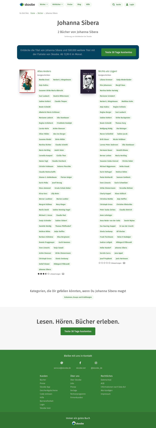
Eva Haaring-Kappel (108, 226)
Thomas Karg (120, 123)
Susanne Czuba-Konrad (109, 161)
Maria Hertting (44, 150)
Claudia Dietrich (125, 210)
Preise (69, 4)
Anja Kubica (43, 85)
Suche (116, 4)
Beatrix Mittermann (61, 96)
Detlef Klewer (44, 264)
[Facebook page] (81, 365)
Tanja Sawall (58, 248)
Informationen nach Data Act (113, 387)
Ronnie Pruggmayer (47, 242)
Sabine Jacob (122, 134)
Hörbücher (56, 4)
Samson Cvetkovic (124, 177)
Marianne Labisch (46, 118)
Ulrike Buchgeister (123, 118)
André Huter (59, 150)
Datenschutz (106, 380)
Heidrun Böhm (44, 231)
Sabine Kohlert (45, 101)
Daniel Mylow (129, 221)
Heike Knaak (124, 166)
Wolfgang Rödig (106, 129)
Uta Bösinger (121, 129)
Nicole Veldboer (119, 139)
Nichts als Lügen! (107, 71)
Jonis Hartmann (122, 259)
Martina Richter (45, 145)
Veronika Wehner (126, 188)
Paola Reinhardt (106, 177)
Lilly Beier (55, 194)
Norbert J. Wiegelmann (62, 80)
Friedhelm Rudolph (64, 123)
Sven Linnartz (44, 248)
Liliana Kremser (106, 80)
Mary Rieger (61, 204)
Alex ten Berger (59, 134)
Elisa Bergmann (63, 237)
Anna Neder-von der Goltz (110, 221)
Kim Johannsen (106, 85)
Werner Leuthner (45, 199)
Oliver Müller (44, 134)
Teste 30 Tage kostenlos (118, 52)
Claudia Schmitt (61, 145)
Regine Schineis (119, 107)
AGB (102, 383)
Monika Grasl (44, 80)
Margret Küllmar (45, 204)
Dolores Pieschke (64, 166)
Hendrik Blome (122, 150)
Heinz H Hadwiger (124, 237)
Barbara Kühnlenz (46, 237)
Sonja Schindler (45, 221)
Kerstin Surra (105, 253)
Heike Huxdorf (105, 248)
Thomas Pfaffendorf (63, 226)
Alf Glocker (121, 231)
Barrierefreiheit (46, 401)
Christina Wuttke (106, 199)
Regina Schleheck (46, 123)
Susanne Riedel (45, 139)
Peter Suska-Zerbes (107, 210)
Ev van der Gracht (126, 226)
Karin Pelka (43, 183)
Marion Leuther (62, 199)
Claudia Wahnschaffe (47, 172)
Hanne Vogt (43, 161)
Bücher (43, 4)
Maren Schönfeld (106, 134)
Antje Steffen (59, 231)
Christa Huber (127, 161)
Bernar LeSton (105, 156)
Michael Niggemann (107, 166)
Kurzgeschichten (43, 75)
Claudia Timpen (61, 101)
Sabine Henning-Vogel (61, 210)
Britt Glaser (104, 139)
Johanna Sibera (45, 269)
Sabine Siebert (61, 221)
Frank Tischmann (106, 237)
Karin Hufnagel (106, 172)
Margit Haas (120, 85)
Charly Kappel (105, 194)
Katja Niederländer (124, 80)
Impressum (106, 394)
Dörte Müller (60, 139)
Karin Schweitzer (121, 183)
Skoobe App (45, 387)
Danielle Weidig (45, 226)
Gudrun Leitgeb (106, 242)
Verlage (73, 390)
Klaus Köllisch (120, 194)
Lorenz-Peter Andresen (109, 145)
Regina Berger (105, 112)
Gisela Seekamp (62, 259)
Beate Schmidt (44, 107)
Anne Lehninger (106, 215)
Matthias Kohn (127, 101)
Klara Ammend (45, 188)
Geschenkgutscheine (49, 390)
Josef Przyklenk (106, 259)
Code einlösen (46, 394)
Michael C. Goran (45, 215)
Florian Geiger (66, 177)
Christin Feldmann (46, 166)
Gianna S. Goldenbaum (48, 177)
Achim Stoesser (59, 129)
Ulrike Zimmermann (63, 253)
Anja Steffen (122, 199)
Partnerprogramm (78, 394)
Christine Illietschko (124, 204)
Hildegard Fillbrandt (61, 264)
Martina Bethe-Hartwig (109, 91)
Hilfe (88, 4)
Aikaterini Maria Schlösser (49, 112)
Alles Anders (44, 71)
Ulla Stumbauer (63, 118)
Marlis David (44, 210)
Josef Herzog (57, 183)
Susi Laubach (44, 96)
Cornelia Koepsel (45, 156)
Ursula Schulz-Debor (63, 188)
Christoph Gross (45, 259)
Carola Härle (44, 129)
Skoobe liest (45, 408)
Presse (73, 387)
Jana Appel (119, 253)
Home (32, 13)
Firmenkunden (76, 397)
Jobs (72, 383)
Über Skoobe (75, 380)
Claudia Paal (61, 215)
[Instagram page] (96, 365)
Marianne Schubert (107, 96)
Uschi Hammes (64, 242)
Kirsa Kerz (43, 194)
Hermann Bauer (106, 150)
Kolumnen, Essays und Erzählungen (78, 297)
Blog (79, 4)
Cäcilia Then (61, 156)
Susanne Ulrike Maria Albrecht (51, 91)
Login (130, 4)
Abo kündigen (106, 390)
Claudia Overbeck (59, 161)
